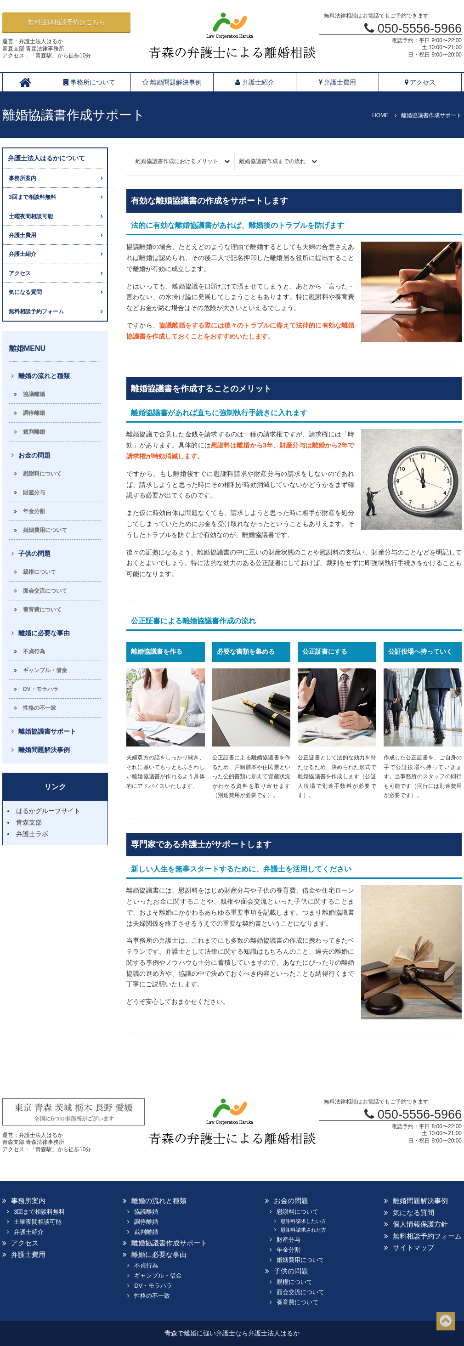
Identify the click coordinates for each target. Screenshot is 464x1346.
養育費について (42, 609)
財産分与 (34, 492)
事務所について (89, 82)
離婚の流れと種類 (44, 375)
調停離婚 (34, 413)
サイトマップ (413, 1247)
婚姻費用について (45, 530)
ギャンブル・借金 (45, 670)
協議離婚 (34, 394)
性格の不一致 (39, 708)
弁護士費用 (337, 82)
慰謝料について (42, 473)
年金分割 (34, 511)
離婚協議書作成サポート (169, 1243)
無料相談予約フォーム (36, 311)
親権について (39, 572)
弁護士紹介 (254, 82)
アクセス (420, 82)
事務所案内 (22, 178)
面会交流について (45, 591)
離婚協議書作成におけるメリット (177, 161)
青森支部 (29, 822)
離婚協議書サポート (47, 731)
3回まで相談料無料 (32, 197)
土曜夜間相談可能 (31, 216)
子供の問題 (34, 553)
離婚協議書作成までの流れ (272, 161)
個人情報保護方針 (420, 1224)
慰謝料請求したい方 (303, 1221)
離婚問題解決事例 (172, 82)
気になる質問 (25, 292)
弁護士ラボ (32, 833)
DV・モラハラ (40, 689)
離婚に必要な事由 (44, 633)
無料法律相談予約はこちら (66, 22)
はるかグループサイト (48, 810)
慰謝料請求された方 (303, 1230)
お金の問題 (34, 455)
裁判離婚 (34, 432)
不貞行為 (34, 651)
